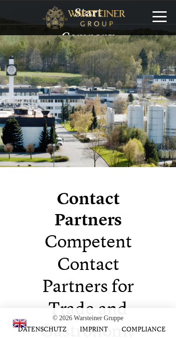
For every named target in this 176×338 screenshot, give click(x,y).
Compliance (144, 328)
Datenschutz (42, 328)
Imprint (94, 328)
